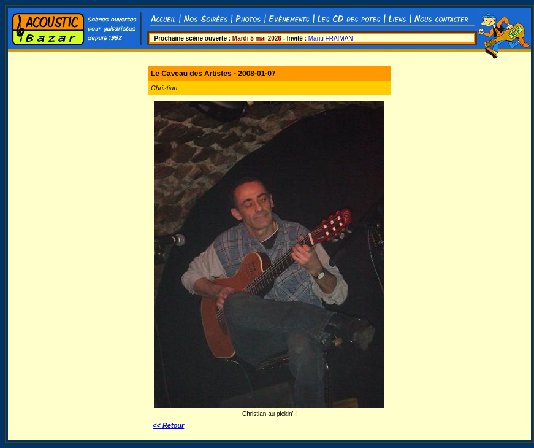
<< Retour (168, 425)
